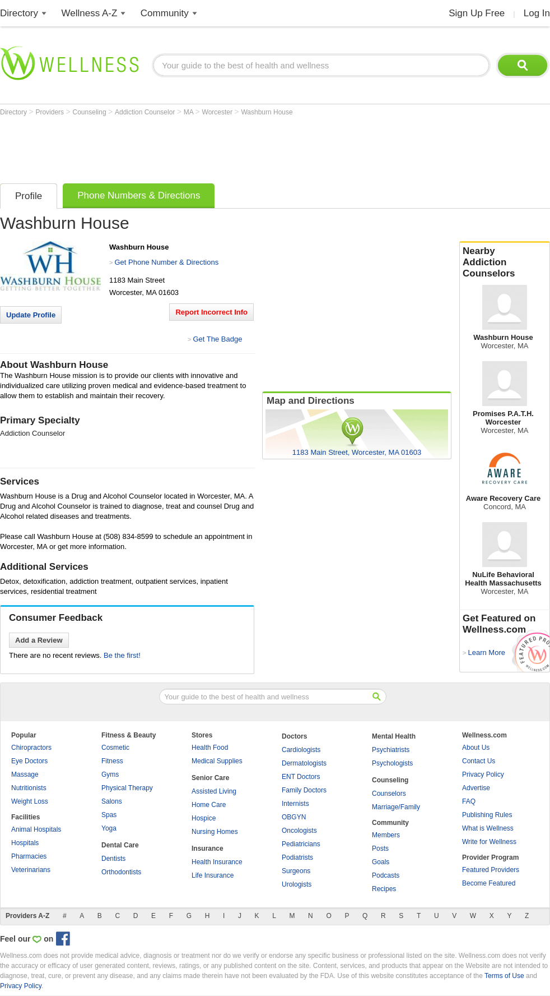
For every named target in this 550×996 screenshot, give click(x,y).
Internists (295, 804)
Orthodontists (121, 872)
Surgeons (296, 871)
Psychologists (392, 763)
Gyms (110, 774)
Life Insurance (213, 875)
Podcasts (385, 875)
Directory (19, 13)
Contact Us (478, 761)
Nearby (505, 262)
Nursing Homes (215, 832)
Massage (25, 774)
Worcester (218, 112)
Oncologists (299, 830)
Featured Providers (490, 870)
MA (189, 112)
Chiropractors (31, 747)
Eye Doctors (29, 761)
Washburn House (266, 112)
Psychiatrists (390, 750)
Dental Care (120, 845)
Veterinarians (30, 870)
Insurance (207, 848)
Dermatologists (304, 763)
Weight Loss (29, 801)
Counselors (389, 793)
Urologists (296, 884)
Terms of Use (504, 976)
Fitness (112, 761)
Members (386, 835)
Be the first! (122, 655)
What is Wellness (488, 828)
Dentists (113, 859)
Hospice (204, 818)
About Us (476, 747)
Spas (108, 815)
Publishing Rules (487, 815)
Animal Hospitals (36, 829)
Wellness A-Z (90, 13)
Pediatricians (301, 844)
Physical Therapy (127, 788)
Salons (111, 801)
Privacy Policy (483, 774)
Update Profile (30, 315)
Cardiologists (301, 750)
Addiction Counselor (146, 112)
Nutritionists (28, 788)
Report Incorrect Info (211, 312)
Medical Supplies (217, 761)
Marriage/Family (396, 807)
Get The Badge (217, 339)
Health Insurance (217, 862)
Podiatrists (297, 857)
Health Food (210, 747)
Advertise (476, 788)
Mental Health (394, 736)
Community (165, 13)
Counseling (90, 112)
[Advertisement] (204, 147)
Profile (28, 196)
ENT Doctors (301, 777)
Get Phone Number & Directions (166, 262)
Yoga (108, 828)
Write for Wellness (489, 842)
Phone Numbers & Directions (138, 195)
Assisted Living (214, 791)
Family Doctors (304, 790)
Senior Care (210, 778)
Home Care (209, 805)
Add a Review (39, 640)
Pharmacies (28, 856)
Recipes (384, 889)
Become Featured (488, 883)
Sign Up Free (477, 13)
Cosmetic (115, 747)
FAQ (469, 801)
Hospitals (25, 843)
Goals (380, 862)
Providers (50, 112)
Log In (537, 13)
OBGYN (294, 817)
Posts (380, 848)
